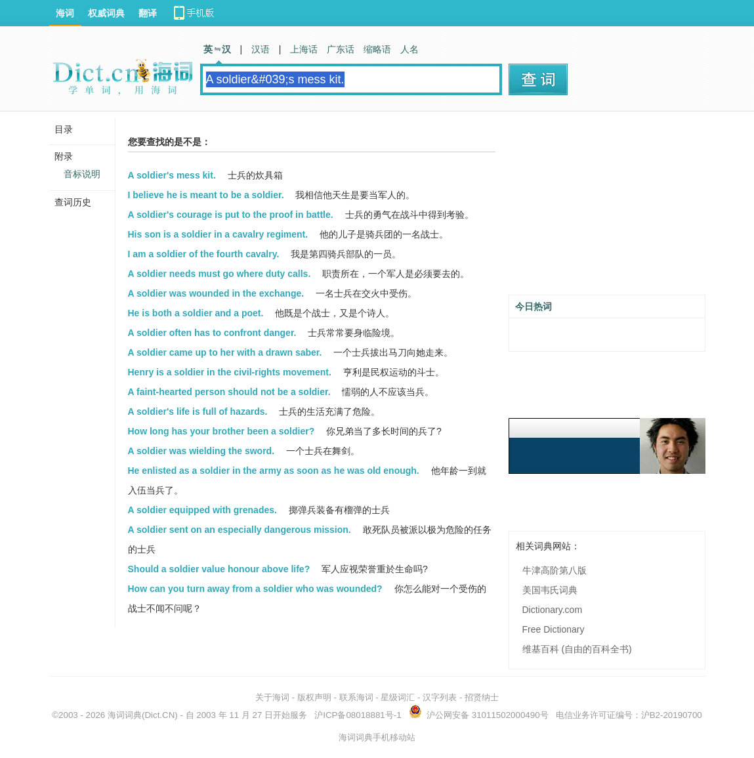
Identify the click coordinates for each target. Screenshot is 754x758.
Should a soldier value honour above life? (219, 569)
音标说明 (82, 174)
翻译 (147, 13)
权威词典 (106, 13)
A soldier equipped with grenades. (202, 510)
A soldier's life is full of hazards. (198, 411)
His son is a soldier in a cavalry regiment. (218, 234)
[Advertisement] (607, 208)
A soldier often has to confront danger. (212, 332)
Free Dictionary (553, 629)
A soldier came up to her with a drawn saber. (225, 352)
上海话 (304, 49)
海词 (65, 13)
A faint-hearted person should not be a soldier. (229, 392)
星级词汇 (398, 697)
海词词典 (125, 715)
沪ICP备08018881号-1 (357, 715)
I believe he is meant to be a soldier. (206, 195)
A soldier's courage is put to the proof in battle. (230, 214)
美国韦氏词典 (549, 590)
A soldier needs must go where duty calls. (219, 273)
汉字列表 (440, 697)
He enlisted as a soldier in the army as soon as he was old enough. (273, 470)
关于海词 (272, 697)
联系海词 (356, 697)
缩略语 (377, 49)
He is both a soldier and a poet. (196, 313)
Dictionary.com (552, 609)
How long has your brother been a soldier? (221, 431)
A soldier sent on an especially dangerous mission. (239, 529)
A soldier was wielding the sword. (201, 451)
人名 (409, 49)
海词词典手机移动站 (377, 737)
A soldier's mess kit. (172, 175)
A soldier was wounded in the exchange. (216, 293)
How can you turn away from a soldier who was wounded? (255, 588)
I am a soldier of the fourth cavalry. (204, 254)
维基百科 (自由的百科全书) (577, 649)
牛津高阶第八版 (554, 570)
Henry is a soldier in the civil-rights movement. (229, 372)
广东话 (340, 49)
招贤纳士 (482, 697)
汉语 (260, 49)
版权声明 (314, 697)
